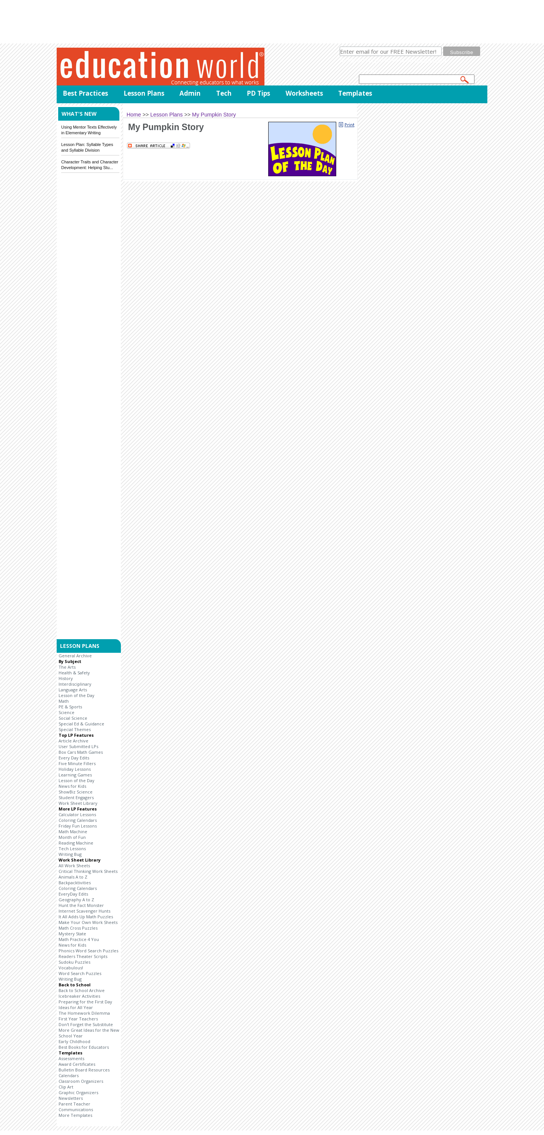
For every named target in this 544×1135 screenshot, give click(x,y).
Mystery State (72, 933)
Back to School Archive (82, 990)
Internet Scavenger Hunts (84, 911)
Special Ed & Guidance (81, 724)
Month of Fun (72, 837)
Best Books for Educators (84, 1047)
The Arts (67, 667)
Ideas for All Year (76, 1007)
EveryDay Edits (73, 894)
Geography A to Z (76, 899)
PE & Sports (70, 707)
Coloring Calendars (78, 820)
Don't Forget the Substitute (86, 1024)
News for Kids (72, 786)
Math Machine (73, 831)
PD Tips (258, 93)
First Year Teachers (78, 1019)
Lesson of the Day (76, 695)
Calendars (69, 1075)
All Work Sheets (74, 865)
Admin (190, 93)
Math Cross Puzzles (78, 928)
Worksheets (304, 93)
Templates (355, 93)
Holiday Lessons (75, 769)
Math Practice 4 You (79, 939)
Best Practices (85, 93)
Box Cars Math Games (81, 752)
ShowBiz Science (76, 792)
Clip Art (66, 1087)
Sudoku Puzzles (74, 962)
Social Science (73, 718)
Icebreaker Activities (79, 996)
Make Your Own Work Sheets (88, 922)
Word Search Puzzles (80, 973)
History (66, 678)
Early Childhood (74, 1041)
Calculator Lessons (77, 814)
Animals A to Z (73, 877)
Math (64, 701)
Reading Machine (76, 843)
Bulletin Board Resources (84, 1070)
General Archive (75, 655)
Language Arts (73, 689)
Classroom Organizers (81, 1081)
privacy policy (430, 60)
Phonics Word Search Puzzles (88, 950)
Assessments (71, 1058)
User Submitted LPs (78, 746)
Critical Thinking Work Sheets (88, 871)
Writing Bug (70, 854)
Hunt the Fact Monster (81, 905)
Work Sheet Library (78, 803)
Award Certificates (77, 1064)
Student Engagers (76, 797)
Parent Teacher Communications (76, 1106)
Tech (224, 93)
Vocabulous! (71, 967)
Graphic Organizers (78, 1092)
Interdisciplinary (75, 684)
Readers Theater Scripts (83, 956)
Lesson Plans (144, 93)
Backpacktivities (75, 882)
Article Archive (73, 741)
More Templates (75, 1115)
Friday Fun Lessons (78, 826)
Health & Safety (74, 672)
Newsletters (71, 1098)
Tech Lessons (72, 848)
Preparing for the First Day (85, 1002)
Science (66, 712)
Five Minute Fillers (77, 763)
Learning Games (75, 775)
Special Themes (75, 729)
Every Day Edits (74, 758)
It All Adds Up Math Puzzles (86, 916)
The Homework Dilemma (84, 1013)
